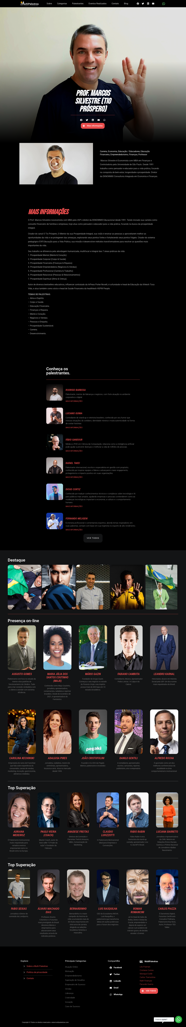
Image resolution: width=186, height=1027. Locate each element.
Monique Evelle (146, 974)
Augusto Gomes (22, 674)
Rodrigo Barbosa (76, 389)
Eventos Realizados (97, 3)
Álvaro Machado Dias (48, 910)
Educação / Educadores (129, 151)
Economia (112, 151)
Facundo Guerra (146, 984)
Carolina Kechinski (21, 758)
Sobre (49, 3)
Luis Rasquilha (107, 908)
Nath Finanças (146, 981)
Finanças (133, 154)
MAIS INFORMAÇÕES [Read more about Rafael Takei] (74, 477)
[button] (138, 3)
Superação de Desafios (75, 980)
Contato (115, 3)
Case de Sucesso (72, 1006)
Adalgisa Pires (57, 758)
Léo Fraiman (145, 967)
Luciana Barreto (167, 831)
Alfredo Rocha (164, 758)
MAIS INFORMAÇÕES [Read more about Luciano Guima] (74, 427)
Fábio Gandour (74, 439)
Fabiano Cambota (129, 674)
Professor (142, 154)
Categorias (62, 3)
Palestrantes (77, 3)
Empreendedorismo (119, 154)
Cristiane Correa (146, 970)
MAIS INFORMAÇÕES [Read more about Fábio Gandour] (74, 451)
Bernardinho (78, 908)
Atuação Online (71, 967)
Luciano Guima (74, 413)
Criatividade (70, 998)
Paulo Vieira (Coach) (48, 833)
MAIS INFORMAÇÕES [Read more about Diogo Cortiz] (74, 506)
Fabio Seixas (19, 908)
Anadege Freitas (78, 831)
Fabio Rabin (137, 831)
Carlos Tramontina (147, 977)
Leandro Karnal (164, 674)
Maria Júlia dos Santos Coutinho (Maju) (57, 677)
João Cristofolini (93, 758)
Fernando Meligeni (77, 518)
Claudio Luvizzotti (107, 833)
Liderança (69, 993)
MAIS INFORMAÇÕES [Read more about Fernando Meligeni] (74, 530)
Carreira (103, 151)
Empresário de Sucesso (75, 984)
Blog (126, 3)
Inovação (69, 1002)
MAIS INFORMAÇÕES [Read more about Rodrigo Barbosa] (74, 401)
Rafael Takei (73, 463)
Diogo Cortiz (73, 489)
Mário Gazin (93, 674)
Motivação (69, 971)
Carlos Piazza (167, 908)
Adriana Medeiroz (19, 833)
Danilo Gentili (128, 758)
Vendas (68, 989)
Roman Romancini (137, 910)
